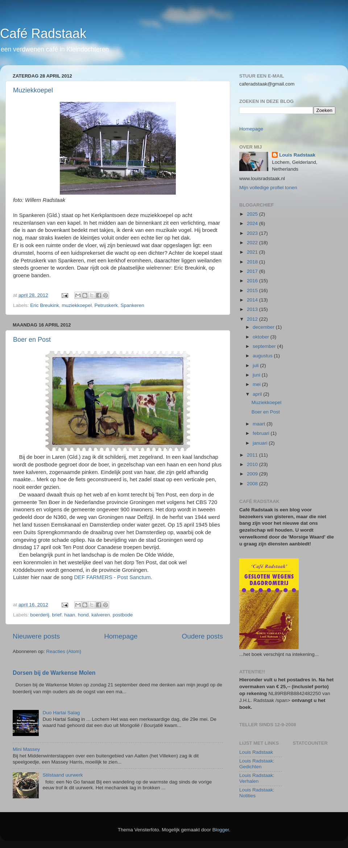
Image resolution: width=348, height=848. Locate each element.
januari (261, 443)
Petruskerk (106, 305)
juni (257, 375)
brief (56, 615)
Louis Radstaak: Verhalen (256, 778)
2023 (253, 233)
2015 (253, 290)
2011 (253, 455)
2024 (253, 223)
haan (69, 615)
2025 (253, 214)
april (258, 394)
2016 (253, 280)
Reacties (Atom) (63, 651)
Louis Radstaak (297, 155)
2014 (253, 300)
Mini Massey (26, 749)
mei (257, 384)
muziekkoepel (77, 305)
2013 (253, 309)
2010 (253, 464)
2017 (253, 271)
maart (259, 424)
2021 (253, 252)
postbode (123, 615)
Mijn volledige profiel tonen (268, 187)
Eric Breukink (44, 305)
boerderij (39, 615)
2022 (253, 242)
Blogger (220, 829)
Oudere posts (202, 636)
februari (262, 433)
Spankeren (132, 305)
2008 (253, 483)
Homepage (120, 636)
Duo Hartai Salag (61, 712)
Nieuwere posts (36, 636)
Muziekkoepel (33, 90)
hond (83, 615)
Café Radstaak (43, 33)
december (264, 327)
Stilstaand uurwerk (62, 775)
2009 (253, 474)
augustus (263, 355)
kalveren (100, 615)
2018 (253, 262)
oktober (261, 337)
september (265, 346)
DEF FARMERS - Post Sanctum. (113, 577)
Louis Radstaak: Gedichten (256, 763)
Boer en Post (32, 339)
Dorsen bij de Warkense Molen (54, 673)
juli (256, 365)
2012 (253, 319)
